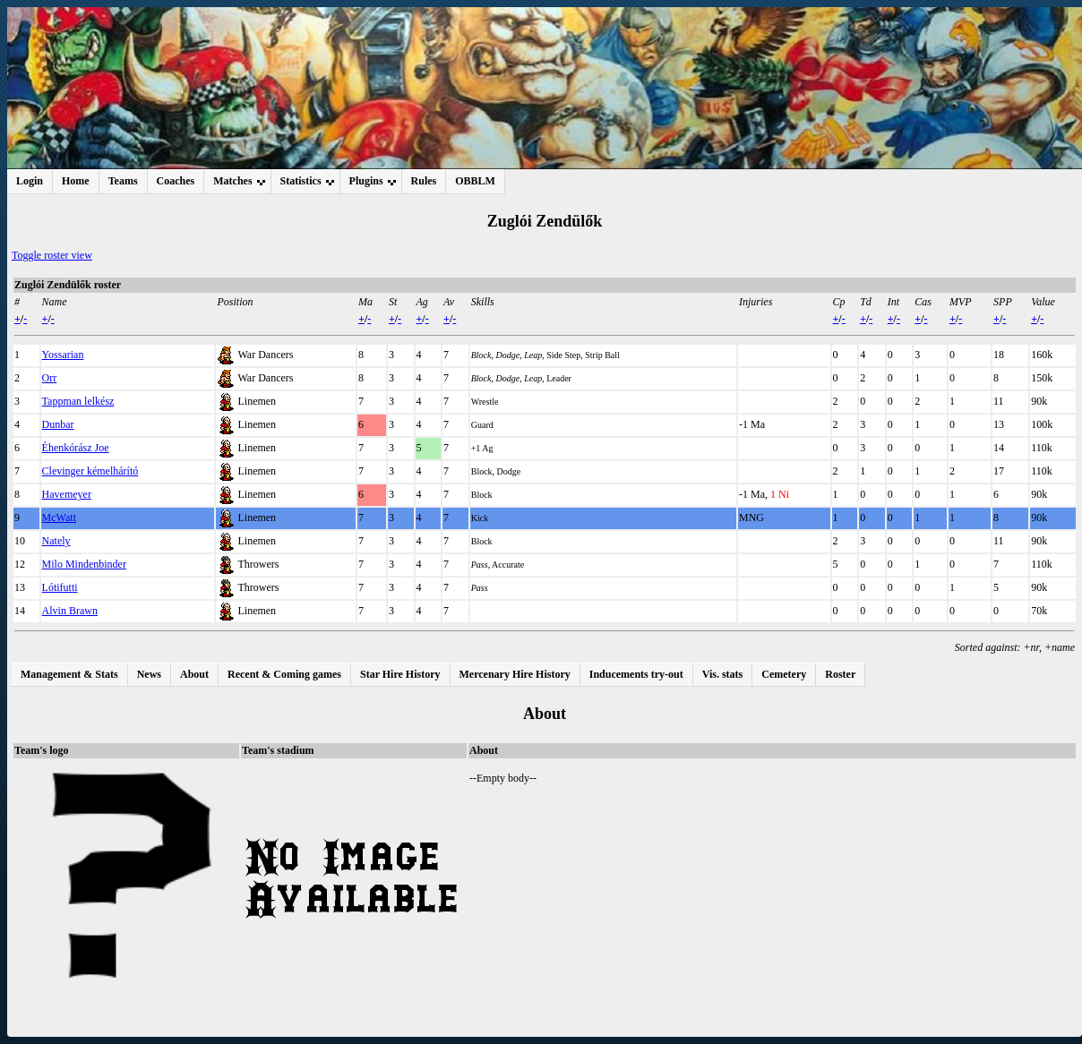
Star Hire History (400, 674)
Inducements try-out (636, 674)
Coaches (176, 181)
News (149, 674)
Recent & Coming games (284, 674)
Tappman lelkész (78, 401)
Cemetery (783, 674)
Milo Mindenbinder (84, 564)
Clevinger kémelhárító (90, 471)
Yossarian (63, 354)
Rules (424, 181)
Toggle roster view (52, 255)
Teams (123, 181)
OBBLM (475, 181)
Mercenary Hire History (515, 674)
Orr (49, 378)
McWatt (59, 517)
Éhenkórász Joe (75, 447)
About (194, 674)
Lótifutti (60, 587)
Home (76, 181)
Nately (56, 541)
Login (29, 181)
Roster (840, 674)
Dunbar (58, 424)
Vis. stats (722, 674)
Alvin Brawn (70, 610)
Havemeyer (66, 494)
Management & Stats (69, 674)
